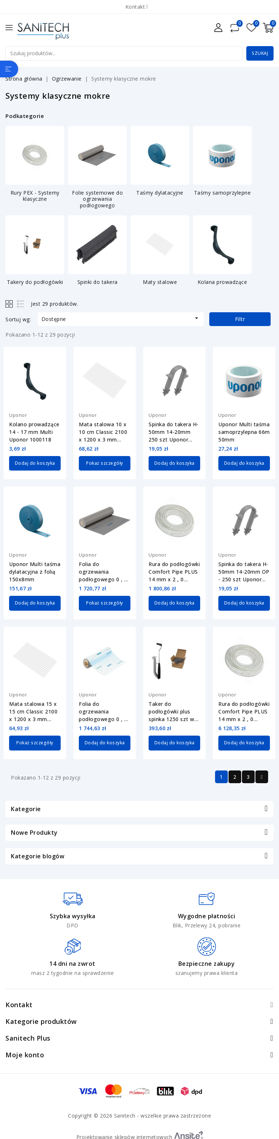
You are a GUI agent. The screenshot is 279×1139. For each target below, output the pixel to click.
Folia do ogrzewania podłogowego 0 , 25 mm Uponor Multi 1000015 (104, 571)
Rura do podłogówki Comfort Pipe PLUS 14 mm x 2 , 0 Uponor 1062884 (174, 571)
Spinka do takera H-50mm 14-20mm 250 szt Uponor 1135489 (174, 432)
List (20, 303)
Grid (10, 303)
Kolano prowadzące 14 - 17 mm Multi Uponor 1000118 (34, 432)
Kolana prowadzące (222, 281)
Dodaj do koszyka (35, 463)
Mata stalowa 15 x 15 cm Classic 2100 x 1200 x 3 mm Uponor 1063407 (33, 711)
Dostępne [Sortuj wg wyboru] (120, 318)
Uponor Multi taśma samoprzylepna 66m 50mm (244, 432)
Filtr (240, 319)
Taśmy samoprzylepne (222, 192)
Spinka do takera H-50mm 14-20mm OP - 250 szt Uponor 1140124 (244, 571)
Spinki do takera (97, 281)
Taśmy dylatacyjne (159, 192)
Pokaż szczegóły (104, 463)
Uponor (18, 415)
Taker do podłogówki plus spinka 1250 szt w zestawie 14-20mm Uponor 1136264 (173, 711)
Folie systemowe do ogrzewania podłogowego (97, 199)
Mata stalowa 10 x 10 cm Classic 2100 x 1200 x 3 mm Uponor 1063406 (103, 432)
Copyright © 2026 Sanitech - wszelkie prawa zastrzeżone (139, 1114)
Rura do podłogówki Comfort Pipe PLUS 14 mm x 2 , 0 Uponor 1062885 (244, 711)
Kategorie (26, 808)
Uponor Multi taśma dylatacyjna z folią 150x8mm (34, 571)
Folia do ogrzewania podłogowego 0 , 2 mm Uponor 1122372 (103, 711)
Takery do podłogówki (35, 281)
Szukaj (260, 53)
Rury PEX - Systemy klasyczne (35, 196)
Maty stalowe (160, 281)
